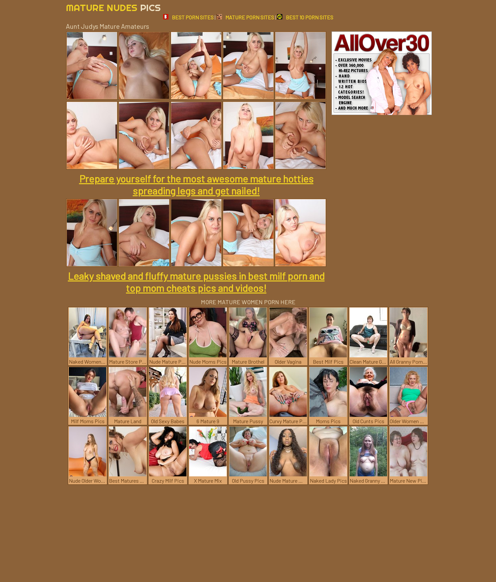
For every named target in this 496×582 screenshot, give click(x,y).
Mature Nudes (113, 7)
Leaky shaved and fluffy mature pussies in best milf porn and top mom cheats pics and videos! (196, 282)
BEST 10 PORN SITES (305, 17)
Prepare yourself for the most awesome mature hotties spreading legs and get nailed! (196, 184)
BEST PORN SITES (188, 17)
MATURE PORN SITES (245, 17)
